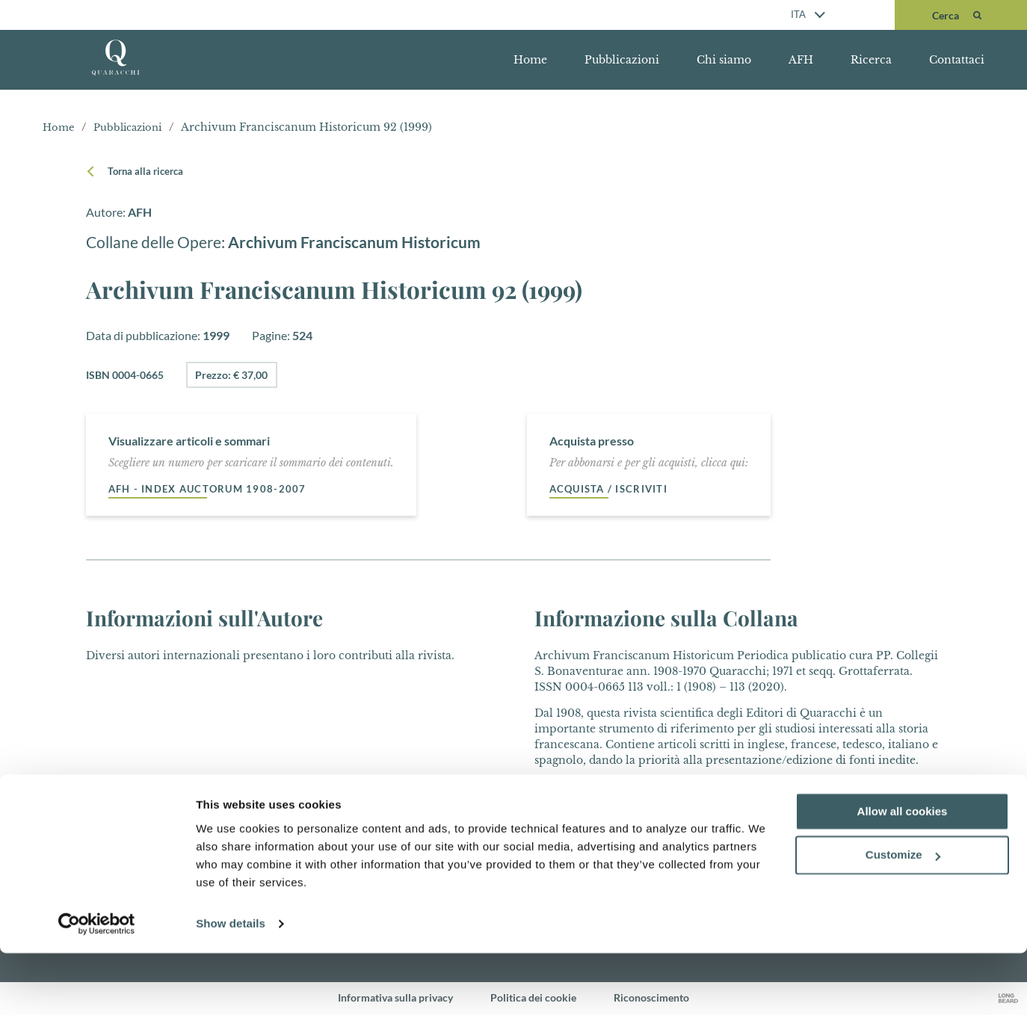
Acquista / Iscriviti (612, 489)
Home (530, 60)
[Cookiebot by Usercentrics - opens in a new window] (96, 986)
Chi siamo (724, 60)
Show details (230, 985)
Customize (903, 917)
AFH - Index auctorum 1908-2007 (212, 489)
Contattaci (956, 60)
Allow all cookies (902, 873)
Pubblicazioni (622, 60)
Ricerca (871, 60)
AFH (801, 60)
